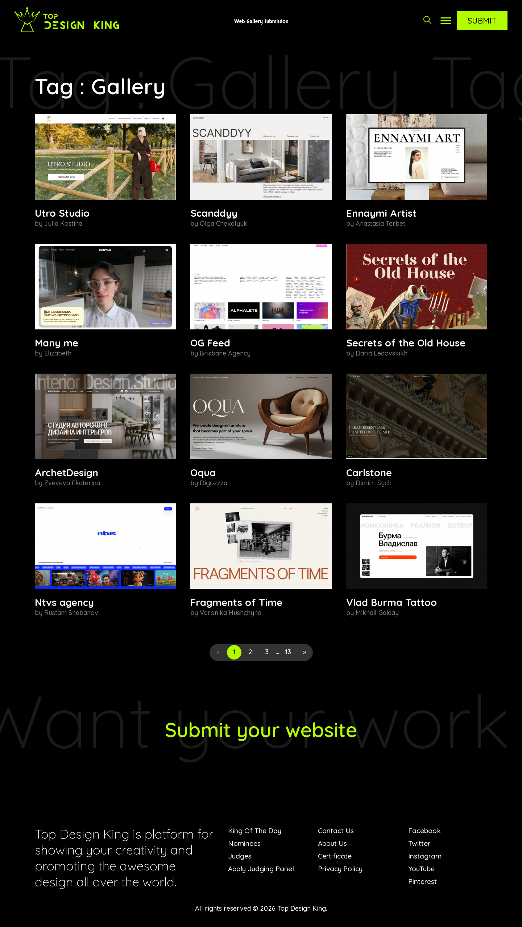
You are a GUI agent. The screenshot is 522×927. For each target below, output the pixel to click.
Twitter (419, 843)
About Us (333, 843)
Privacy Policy (341, 868)
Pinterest (422, 881)
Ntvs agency (64, 602)
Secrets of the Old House (405, 343)
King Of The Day (256, 830)
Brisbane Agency (225, 353)
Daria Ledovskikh (381, 353)
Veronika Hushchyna (230, 612)
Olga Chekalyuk (223, 223)
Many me (56, 343)
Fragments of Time (236, 602)
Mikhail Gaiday (377, 612)
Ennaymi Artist (381, 213)
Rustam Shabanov (71, 612)
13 (288, 652)
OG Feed (210, 343)
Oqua (203, 472)
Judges (240, 855)
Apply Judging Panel (262, 868)
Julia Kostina (63, 223)
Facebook (425, 830)
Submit (482, 21)
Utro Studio (62, 213)
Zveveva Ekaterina (72, 483)
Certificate (335, 855)
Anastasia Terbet (380, 223)
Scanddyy (213, 213)
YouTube (422, 868)
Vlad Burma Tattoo (391, 602)
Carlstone (369, 472)
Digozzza (213, 483)
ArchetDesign (66, 472)
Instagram (425, 855)
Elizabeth (57, 353)
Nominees (244, 843)
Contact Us (336, 830)
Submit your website (261, 729)
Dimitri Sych (374, 483)
